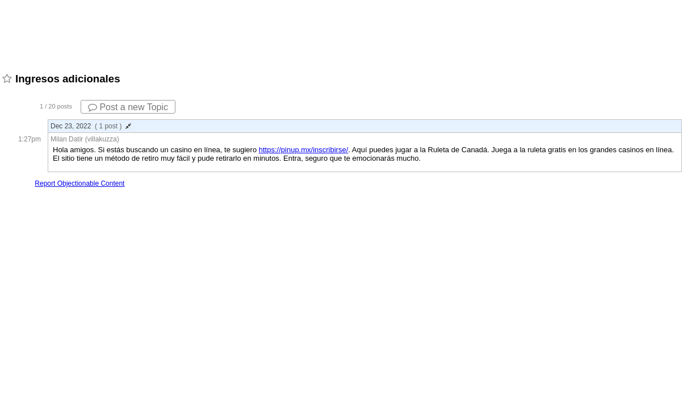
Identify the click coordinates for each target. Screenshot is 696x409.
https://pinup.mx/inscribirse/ (304, 149)
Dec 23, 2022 (91, 126)
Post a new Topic (128, 107)
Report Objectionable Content (79, 183)
